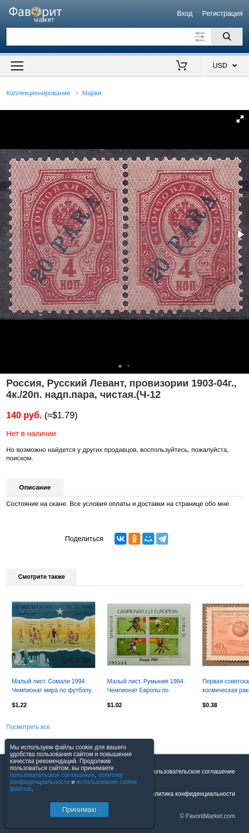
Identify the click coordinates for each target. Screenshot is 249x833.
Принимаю (79, 810)
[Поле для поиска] (124, 37)
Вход (185, 13)
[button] (240, 119)
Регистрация (222, 13)
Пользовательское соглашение (192, 771)
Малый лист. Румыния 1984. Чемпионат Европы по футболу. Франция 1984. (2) (146, 687)
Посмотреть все (28, 726)
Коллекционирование (38, 93)
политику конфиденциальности (66, 778)
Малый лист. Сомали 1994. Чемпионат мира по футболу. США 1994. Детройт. (52, 687)
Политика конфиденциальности (191, 793)
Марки (91, 93)
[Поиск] (227, 37)
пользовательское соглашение (52, 775)
